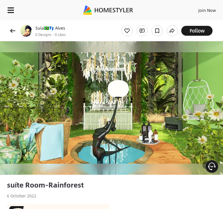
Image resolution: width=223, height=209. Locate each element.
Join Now (207, 10)
